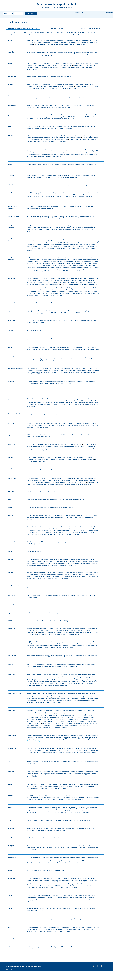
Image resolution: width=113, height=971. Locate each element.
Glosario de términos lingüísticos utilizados (23, 28)
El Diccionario (79, 12)
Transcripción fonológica (56, 28)
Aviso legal (9, 969)
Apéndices (108, 15)
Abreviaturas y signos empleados (90, 28)
